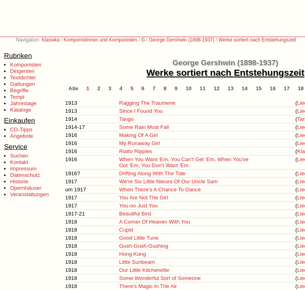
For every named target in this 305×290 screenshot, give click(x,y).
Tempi (17, 97)
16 (273, 88)
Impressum (23, 169)
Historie (19, 181)
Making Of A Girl (138, 135)
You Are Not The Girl (143, 198)
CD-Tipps (21, 129)
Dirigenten (22, 71)
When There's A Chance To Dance (160, 189)
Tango (126, 119)
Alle (73, 88)
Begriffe (19, 90)
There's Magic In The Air (148, 286)
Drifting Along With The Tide (152, 173)
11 (203, 88)
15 (259, 88)
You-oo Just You (138, 206)
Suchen (19, 156)
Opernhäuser (25, 188)
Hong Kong (132, 254)
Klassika (50, 40)
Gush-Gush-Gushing (143, 246)
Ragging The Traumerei (147, 103)
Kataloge (20, 110)
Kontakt (19, 162)
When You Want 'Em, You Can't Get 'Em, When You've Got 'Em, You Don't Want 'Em (184, 162)
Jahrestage (23, 103)
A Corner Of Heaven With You (154, 222)
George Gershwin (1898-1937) (181, 40)
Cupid (126, 230)
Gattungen (22, 84)
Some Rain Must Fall (144, 127)
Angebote (21, 136)
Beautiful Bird (135, 214)
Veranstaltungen (29, 194)
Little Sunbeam (137, 262)
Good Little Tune (139, 238)
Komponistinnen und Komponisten (100, 40)
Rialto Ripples (135, 151)
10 (188, 88)
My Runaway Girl (139, 143)
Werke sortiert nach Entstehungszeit (257, 40)
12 (217, 88)
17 (287, 88)
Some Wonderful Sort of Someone (160, 278)
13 (231, 88)
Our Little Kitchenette (144, 270)
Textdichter (23, 78)
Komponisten (25, 65)
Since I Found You (141, 111)
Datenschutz (25, 175)
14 (245, 88)
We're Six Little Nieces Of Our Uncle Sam (168, 181)
